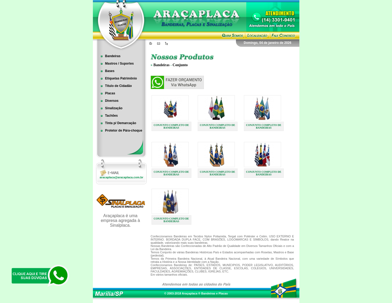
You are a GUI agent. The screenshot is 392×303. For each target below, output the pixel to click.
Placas (106, 93)
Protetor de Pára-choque (119, 130)
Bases (106, 71)
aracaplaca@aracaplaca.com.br (121, 177)
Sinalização (110, 108)
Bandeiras (108, 56)
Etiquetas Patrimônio (117, 78)
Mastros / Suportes (115, 63)
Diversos (108, 101)
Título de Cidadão (114, 86)
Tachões (107, 115)
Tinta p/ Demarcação (116, 123)
